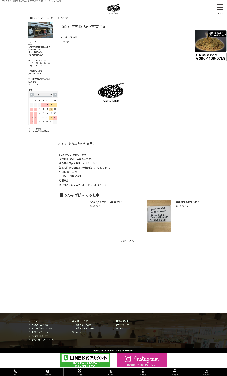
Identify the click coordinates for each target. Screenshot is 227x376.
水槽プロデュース (40, 332)
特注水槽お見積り (83, 324)
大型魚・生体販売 (40, 324)
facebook (122, 320)
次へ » (132, 240)
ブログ (78, 332)
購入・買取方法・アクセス (44, 339)
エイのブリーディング (42, 328)
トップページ (36, 17)
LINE (120, 328)
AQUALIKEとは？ (40, 335)
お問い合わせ (81, 320)
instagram (122, 324)
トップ (35, 320)
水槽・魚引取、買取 (84, 328)
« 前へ (124, 240)
